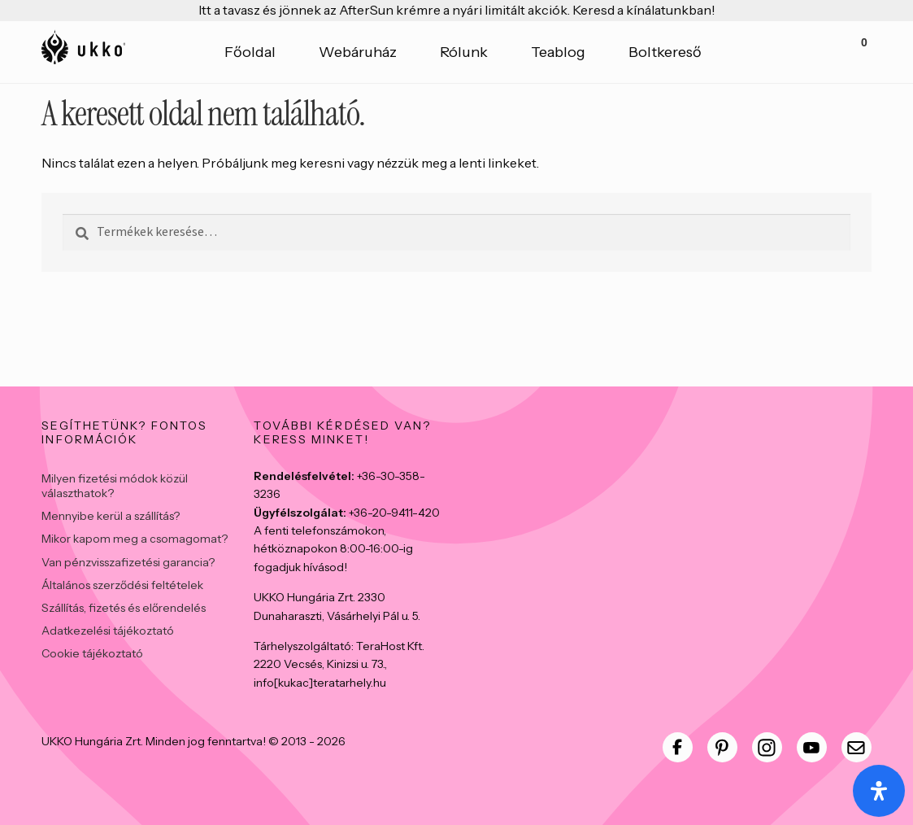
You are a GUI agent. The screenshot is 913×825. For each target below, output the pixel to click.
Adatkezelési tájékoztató (107, 630)
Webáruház (358, 52)
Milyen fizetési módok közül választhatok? (114, 485)
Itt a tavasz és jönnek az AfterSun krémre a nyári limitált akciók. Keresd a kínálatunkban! (456, 10)
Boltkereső (665, 52)
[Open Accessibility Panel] (879, 791)
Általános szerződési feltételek (122, 585)
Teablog (558, 52)
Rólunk (464, 52)
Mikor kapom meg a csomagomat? (134, 538)
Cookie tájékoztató (92, 653)
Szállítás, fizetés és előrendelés (123, 607)
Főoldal (250, 52)
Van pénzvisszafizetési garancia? (128, 562)
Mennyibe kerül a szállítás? (110, 516)
